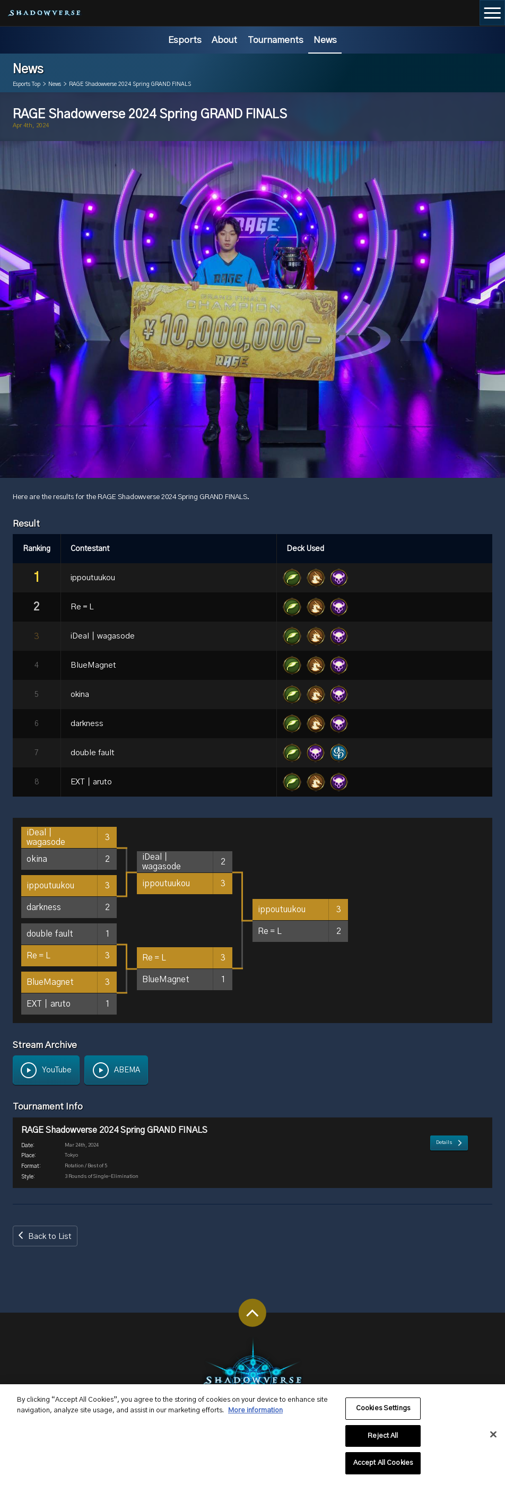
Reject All (383, 1441)
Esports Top (26, 84)
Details (444, 1173)
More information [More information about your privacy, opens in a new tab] (255, 1416)
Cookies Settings (383, 1414)
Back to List (50, 1238)
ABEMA (127, 1070)
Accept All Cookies (383, 1469)
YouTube (57, 1070)
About (224, 40)
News (325, 40)
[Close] (493, 1440)
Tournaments (275, 40)
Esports (185, 40)
